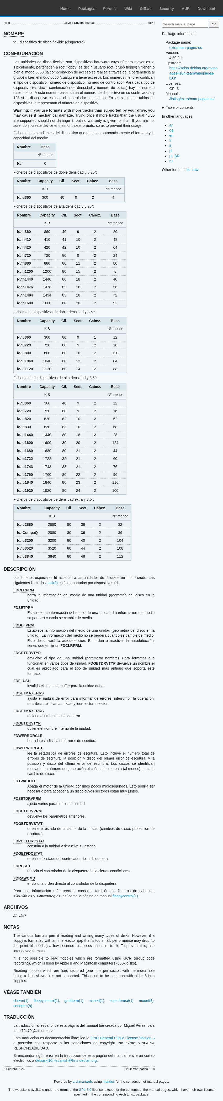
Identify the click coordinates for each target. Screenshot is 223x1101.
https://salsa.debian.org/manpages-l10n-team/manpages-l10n (193, 73)
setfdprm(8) (22, 1006)
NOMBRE (14, 33)
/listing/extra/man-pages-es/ (191, 99)
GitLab (145, 9)
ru (170, 161)
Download (206, 9)
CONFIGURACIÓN (23, 53)
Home (65, 9)
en (171, 135)
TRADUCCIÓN (19, 1017)
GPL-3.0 (85, 1090)
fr (170, 140)
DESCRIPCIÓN (20, 569)
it (170, 146)
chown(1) (21, 1001)
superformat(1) (121, 1001)
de (171, 130)
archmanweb (82, 1081)
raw (195, 170)
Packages (86, 9)
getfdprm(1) (74, 1001)
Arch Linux (29, 8)
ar (170, 125)
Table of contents (180, 107)
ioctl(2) (52, 583)
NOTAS (11, 927)
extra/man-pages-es (185, 47)
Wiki (128, 9)
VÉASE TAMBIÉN (22, 992)
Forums (109, 9)
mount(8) (146, 1001)
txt (188, 170)
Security (167, 9)
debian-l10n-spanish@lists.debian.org (66, 1060)
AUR (186, 9)
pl (170, 151)
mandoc (109, 1081)
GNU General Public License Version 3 (123, 1038)
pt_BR (174, 156)
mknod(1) (96, 1001)
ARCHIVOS (16, 907)
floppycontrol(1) (125, 896)
